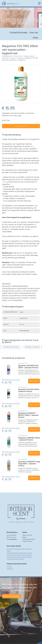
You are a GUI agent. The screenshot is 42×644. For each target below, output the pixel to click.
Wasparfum (20, 58)
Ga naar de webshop (21, 126)
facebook (9, 566)
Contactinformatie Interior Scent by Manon (19, 553)
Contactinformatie (18, 32)
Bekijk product (34, 381)
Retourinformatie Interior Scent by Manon (19, 557)
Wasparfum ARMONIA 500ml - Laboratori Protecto (29, 439)
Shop (35, 37)
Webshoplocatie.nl (7, 56)
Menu (39, 3)
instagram (10, 568)
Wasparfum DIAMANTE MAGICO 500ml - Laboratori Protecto (28, 415)
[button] (21, 102)
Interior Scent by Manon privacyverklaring (19, 555)
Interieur (13, 58)
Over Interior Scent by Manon (15, 559)
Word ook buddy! (11, 596)
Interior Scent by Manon (12, 379)
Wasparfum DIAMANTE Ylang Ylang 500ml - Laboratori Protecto (29, 464)
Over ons (33, 32)
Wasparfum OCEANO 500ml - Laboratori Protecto (29, 390)
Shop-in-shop (18, 56)
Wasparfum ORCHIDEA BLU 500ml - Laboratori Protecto (28, 367)
